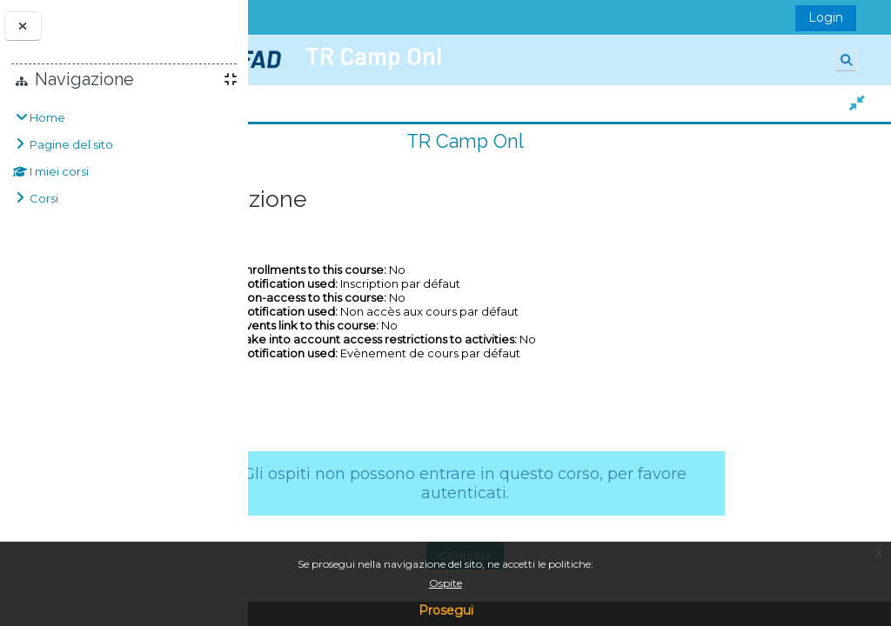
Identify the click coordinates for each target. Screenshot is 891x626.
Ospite (445, 582)
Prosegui (446, 610)
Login (831, 17)
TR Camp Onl (561, 141)
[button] (851, 60)
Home (47, 117)
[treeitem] (124, 157)
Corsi (44, 198)
